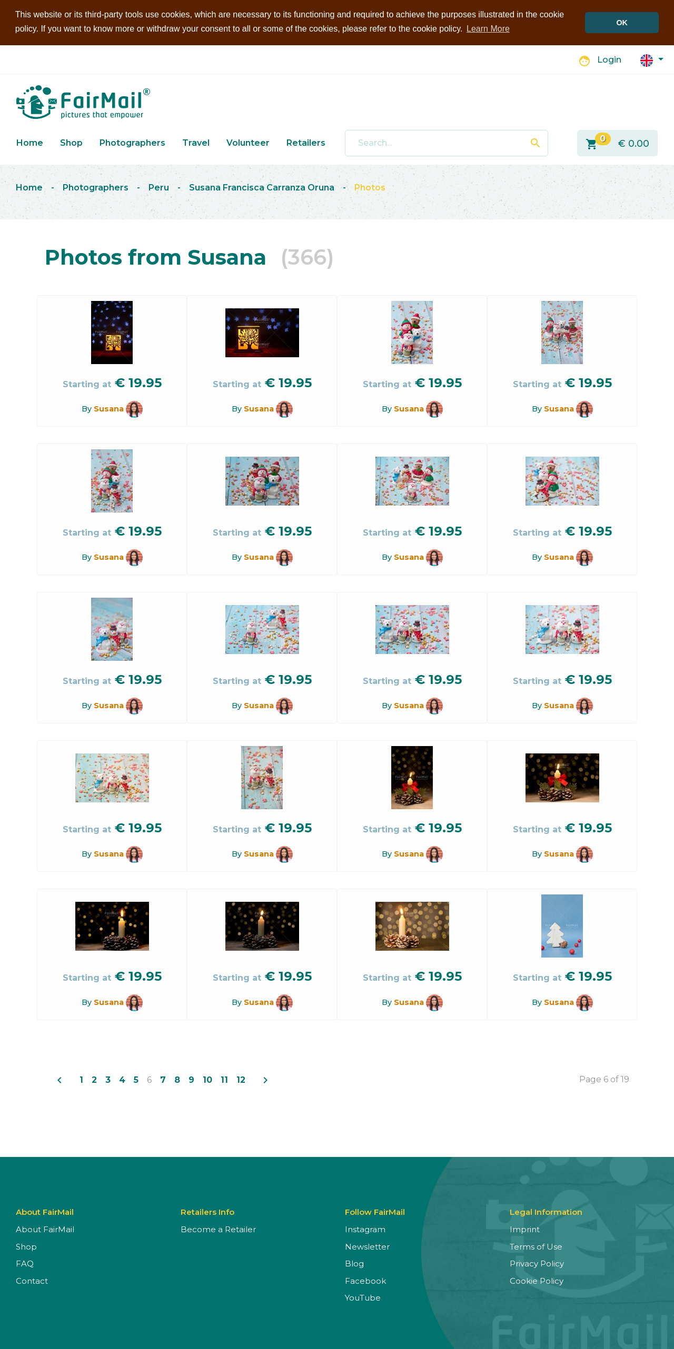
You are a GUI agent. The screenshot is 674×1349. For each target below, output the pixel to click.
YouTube (363, 1297)
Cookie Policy (536, 1280)
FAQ (25, 1263)
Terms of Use (536, 1246)
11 (224, 1079)
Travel (196, 142)
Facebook (365, 1280)
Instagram (365, 1229)
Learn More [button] (488, 28)
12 (240, 1079)
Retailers (305, 142)
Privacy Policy (537, 1263)
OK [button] (622, 22)
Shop (71, 142)
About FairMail (45, 1229)
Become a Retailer (218, 1229)
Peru (158, 187)
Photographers (132, 142)
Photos (369, 187)
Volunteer (248, 142)
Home (29, 142)
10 (207, 1079)
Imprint (525, 1229)
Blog (354, 1263)
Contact (32, 1280)
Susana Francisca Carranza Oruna (261, 187)
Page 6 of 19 (604, 1079)
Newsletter (367, 1246)
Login (609, 60)
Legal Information (546, 1211)
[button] (651, 59)
